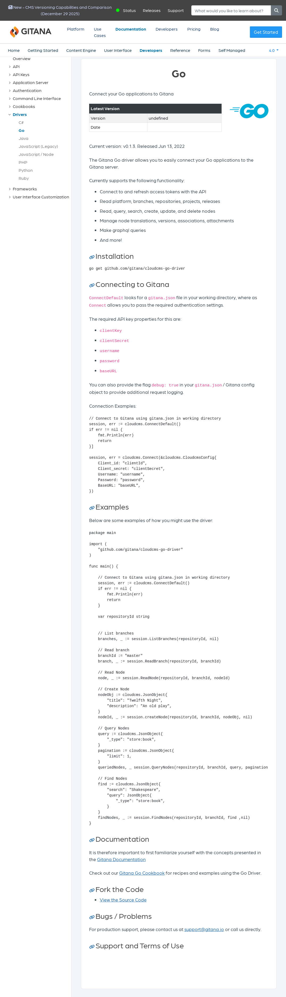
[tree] (38, 128)
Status (129, 10)
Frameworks (25, 188)
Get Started (266, 32)
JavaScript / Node (36, 154)
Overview (22, 58)
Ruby (24, 178)
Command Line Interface (37, 98)
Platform (75, 29)
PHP (23, 162)
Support (176, 10)
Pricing (194, 29)
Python (26, 170)
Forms (204, 50)
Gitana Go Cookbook (142, 873)
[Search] (231, 10)
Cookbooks (24, 106)
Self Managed (231, 50)
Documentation (130, 29)
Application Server (30, 82)
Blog (214, 29)
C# (21, 122)
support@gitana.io (204, 929)
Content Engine (81, 50)
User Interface (118, 50)
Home (14, 50)
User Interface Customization (41, 196)
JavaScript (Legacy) (38, 146)
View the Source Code (123, 899)
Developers (167, 29)
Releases (152, 10)
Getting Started (43, 50)
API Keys (21, 74)
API (16, 66)
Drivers (20, 114)
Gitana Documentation (121, 859)
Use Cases (100, 32)
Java (23, 138)
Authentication (27, 90)
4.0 (272, 50)
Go (21, 130)
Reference (180, 50)
